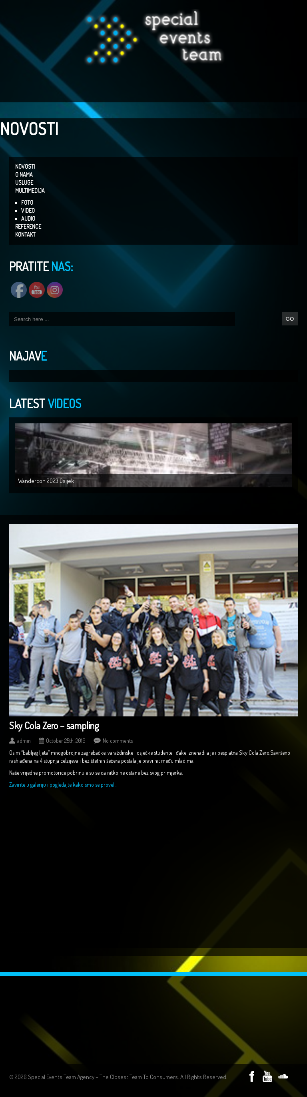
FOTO (27, 202)
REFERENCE (28, 226)
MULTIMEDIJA (30, 190)
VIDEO (28, 210)
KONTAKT (25, 234)
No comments (118, 740)
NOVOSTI (25, 166)
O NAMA (24, 174)
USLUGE (24, 182)
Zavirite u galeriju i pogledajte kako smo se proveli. (62, 784)
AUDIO (28, 218)
